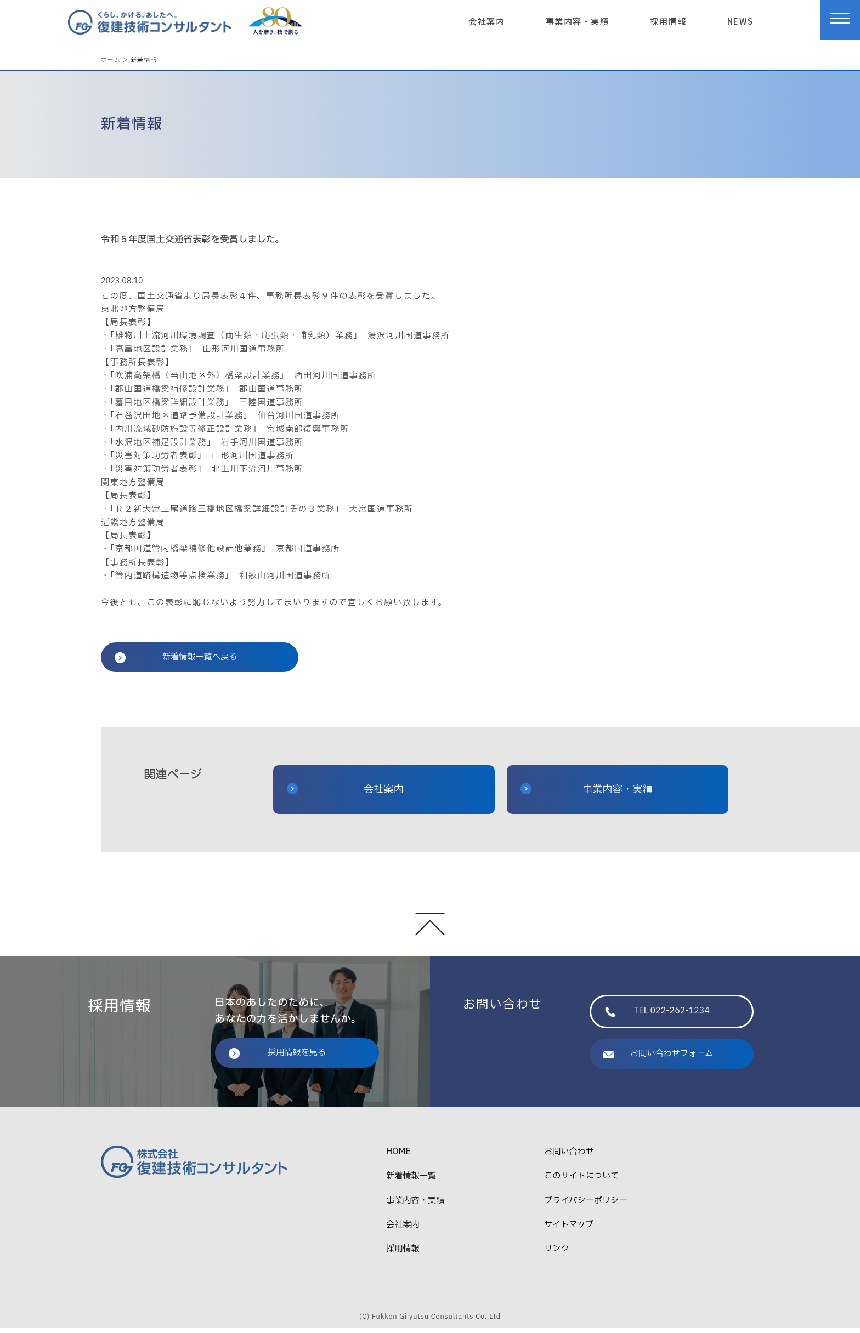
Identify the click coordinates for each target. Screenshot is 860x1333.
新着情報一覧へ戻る (176, 662)
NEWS (740, 21)
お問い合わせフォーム (658, 1059)
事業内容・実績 (577, 21)
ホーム (111, 59)
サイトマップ (568, 1230)
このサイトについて (581, 1181)
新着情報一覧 (411, 1181)
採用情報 (668, 21)
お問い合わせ (569, 1157)
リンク (556, 1254)
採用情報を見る (277, 1058)
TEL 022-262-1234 (657, 1016)
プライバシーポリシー (585, 1206)
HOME (398, 1157)
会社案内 (486, 21)
